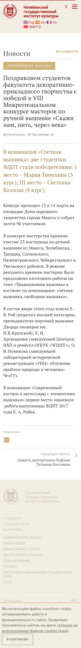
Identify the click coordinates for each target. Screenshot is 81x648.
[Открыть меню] (75, 9)
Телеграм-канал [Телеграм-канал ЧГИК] (18, 524)
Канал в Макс (12, 529)
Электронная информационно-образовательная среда (37, 573)
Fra (54, 22)
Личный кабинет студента (21, 549)
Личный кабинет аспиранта (22, 554)
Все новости (67, 52)
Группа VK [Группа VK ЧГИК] (15, 518)
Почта (7, 581)
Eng (31, 22)
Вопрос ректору (14, 543)
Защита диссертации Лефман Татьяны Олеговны (43, 462)
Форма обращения (16, 560)
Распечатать (16, 134)
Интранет (10, 566)
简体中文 (35, 27)
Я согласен (17, 639)
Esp (43, 22)
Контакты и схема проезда (22, 537)
